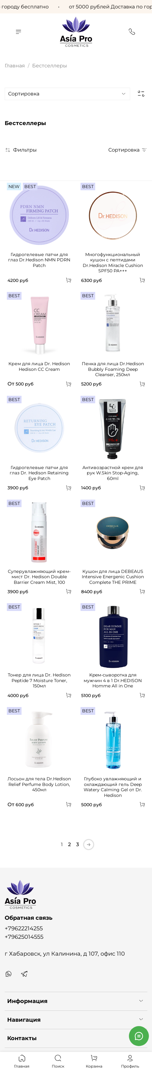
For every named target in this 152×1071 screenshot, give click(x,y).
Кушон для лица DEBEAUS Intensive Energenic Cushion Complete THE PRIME (113, 577)
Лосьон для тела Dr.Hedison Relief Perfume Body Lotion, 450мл (39, 784)
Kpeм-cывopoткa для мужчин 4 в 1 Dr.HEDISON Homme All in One (113, 680)
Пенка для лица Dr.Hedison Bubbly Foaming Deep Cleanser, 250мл (113, 369)
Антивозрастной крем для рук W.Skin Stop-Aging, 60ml (112, 473)
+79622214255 (24, 928)
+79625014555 (24, 936)
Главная (15, 66)
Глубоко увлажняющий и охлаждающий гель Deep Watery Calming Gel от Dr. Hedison (113, 787)
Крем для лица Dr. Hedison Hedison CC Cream (39, 366)
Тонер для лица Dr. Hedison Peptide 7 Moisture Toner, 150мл (39, 680)
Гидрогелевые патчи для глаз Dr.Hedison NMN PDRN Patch (39, 260)
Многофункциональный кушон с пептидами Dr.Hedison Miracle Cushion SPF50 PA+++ (113, 263)
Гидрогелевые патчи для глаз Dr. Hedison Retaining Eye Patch (39, 473)
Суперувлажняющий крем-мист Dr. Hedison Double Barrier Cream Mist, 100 (39, 577)
